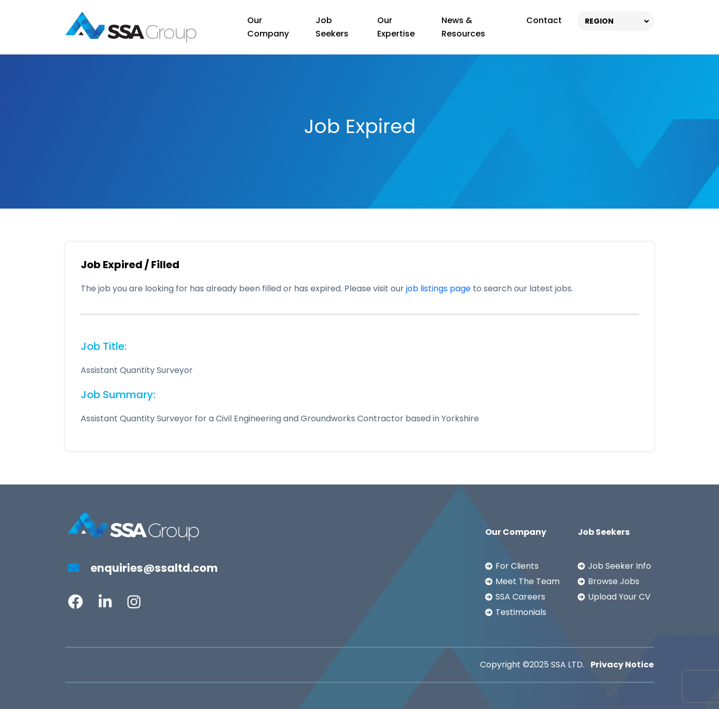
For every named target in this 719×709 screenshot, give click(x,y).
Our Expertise (396, 27)
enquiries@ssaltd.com (143, 568)
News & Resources (463, 27)
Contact (544, 20)
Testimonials (520, 612)
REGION (599, 21)
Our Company (268, 27)
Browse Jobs (613, 581)
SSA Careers (520, 597)
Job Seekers (332, 27)
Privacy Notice (622, 664)
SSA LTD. (567, 664)
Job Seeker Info (619, 566)
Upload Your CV (619, 597)
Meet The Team (527, 581)
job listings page (438, 288)
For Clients (517, 566)
